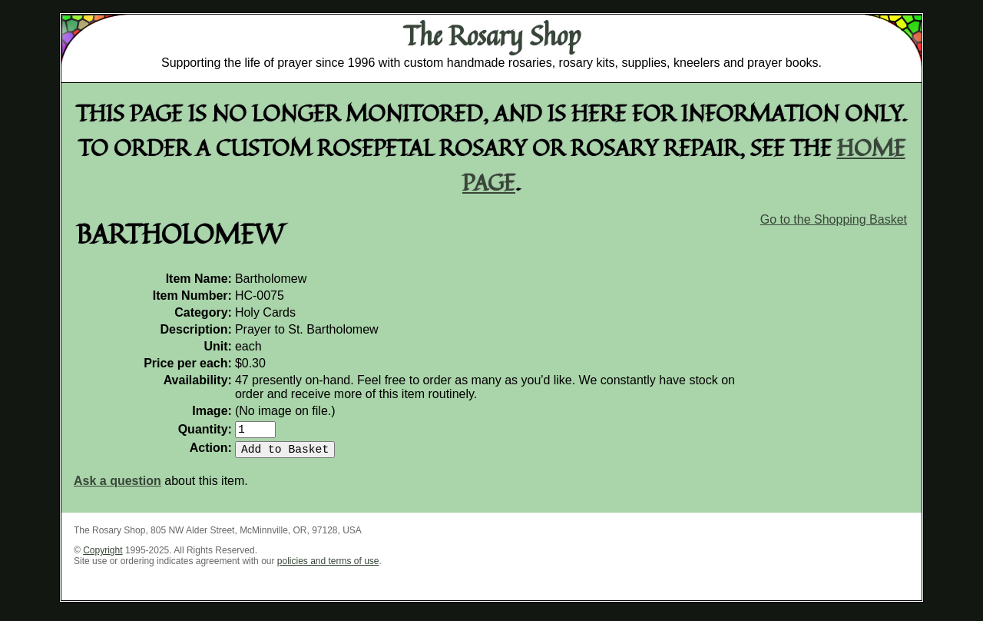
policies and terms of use (328, 567)
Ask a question (117, 486)
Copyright (102, 556)
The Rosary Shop (492, 35)
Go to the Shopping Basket (833, 219)
